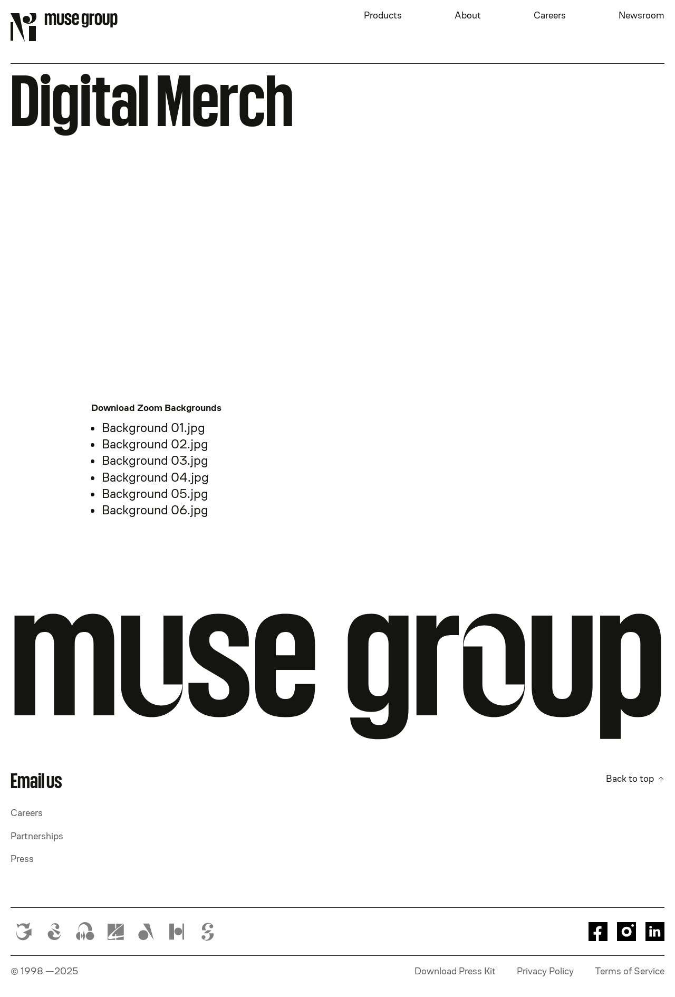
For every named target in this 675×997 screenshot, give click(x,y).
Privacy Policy (545, 971)
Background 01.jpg (153, 427)
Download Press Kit (455, 971)
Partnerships (37, 836)
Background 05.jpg (155, 493)
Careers (550, 15)
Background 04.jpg (155, 477)
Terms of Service (629, 971)
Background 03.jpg (155, 460)
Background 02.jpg (155, 444)
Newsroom (641, 15)
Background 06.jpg (155, 510)
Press (22, 859)
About (468, 15)
